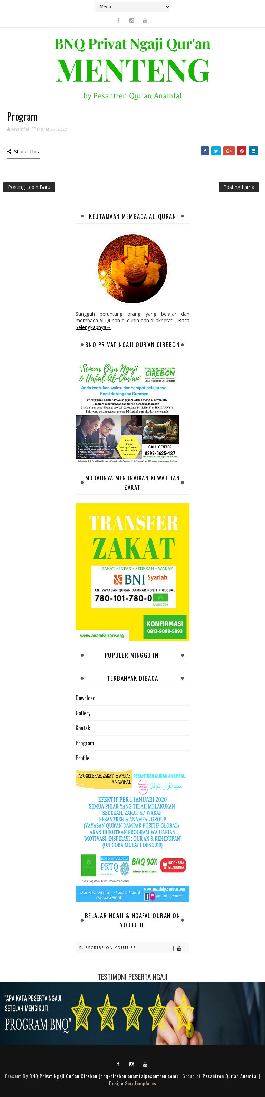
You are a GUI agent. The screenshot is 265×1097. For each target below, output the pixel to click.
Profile (82, 758)
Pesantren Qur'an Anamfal (230, 1075)
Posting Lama (238, 187)
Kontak (83, 728)
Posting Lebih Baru (29, 187)
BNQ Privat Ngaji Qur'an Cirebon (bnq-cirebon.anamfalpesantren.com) (103, 1075)
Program (85, 743)
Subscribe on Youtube (134, 948)
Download (86, 698)
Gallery (83, 713)
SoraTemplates (140, 1083)
